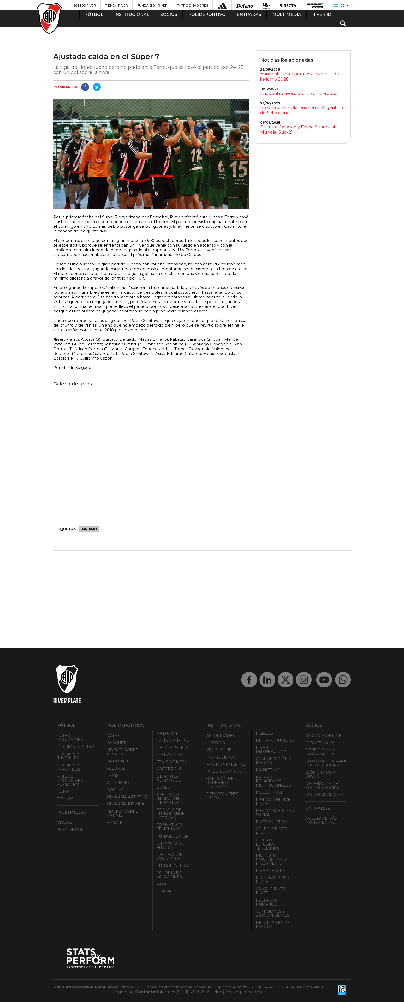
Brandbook (70, 829)
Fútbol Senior (173, 836)
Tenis (112, 775)
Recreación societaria (170, 856)
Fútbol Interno (174, 865)
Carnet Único (320, 743)
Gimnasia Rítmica (125, 804)
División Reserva (76, 746)
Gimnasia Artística (127, 797)
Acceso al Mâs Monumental (321, 820)
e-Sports (166, 891)
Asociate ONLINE (323, 735)
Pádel (163, 884)
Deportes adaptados (169, 778)
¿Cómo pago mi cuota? (321, 774)
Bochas (115, 790)
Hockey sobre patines (122, 813)
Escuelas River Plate (272, 879)
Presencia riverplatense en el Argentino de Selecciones (301, 110)
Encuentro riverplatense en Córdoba (298, 93)
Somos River (84, 5)
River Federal (272, 870)
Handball (89, 529)
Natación (167, 733)
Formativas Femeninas (169, 827)
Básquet (116, 743)
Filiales (264, 733)
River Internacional (272, 749)
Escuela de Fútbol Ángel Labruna (172, 813)
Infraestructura (275, 740)
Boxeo (164, 787)
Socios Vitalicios (324, 794)
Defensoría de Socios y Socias (322, 785)
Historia (215, 743)
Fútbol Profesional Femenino (71, 780)
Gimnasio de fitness (170, 845)
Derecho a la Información (320, 752)
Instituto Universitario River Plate (271, 859)
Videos (64, 822)
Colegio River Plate (271, 831)
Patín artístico (173, 740)
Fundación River (152, 5)
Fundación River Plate (274, 801)
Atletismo (118, 782)
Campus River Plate (271, 891)
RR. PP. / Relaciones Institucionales (273, 781)
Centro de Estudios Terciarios (268, 844)
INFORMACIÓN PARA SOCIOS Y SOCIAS (325, 763)
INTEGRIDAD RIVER (225, 771)
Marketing (268, 770)
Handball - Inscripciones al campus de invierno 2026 (299, 76)
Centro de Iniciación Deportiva (168, 798)
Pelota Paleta (172, 747)
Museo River (270, 792)
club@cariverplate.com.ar (239, 991)
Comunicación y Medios (273, 760)
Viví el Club (219, 750)
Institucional (221, 757)
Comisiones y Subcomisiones (272, 913)
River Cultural (272, 821)
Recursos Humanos (266, 902)
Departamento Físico (222, 796)
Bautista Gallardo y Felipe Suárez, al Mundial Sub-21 (297, 129)
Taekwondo (170, 754)
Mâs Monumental (225, 764)
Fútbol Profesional (71, 737)
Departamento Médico (272, 924)
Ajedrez (116, 768)
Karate (114, 822)
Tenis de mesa (172, 762)
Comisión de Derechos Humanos (220, 782)
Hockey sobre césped (122, 752)
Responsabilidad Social (275, 812)
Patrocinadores (192, 5)
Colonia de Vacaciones (169, 874)
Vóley (113, 735)
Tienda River (116, 5)
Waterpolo (169, 769)
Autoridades (220, 735)
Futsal (64, 791)
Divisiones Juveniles (68, 756)
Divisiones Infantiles (68, 767)
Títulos (65, 798)
